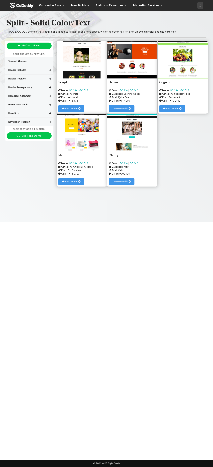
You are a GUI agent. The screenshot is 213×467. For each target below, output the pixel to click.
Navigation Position (19, 122)
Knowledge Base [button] (52, 5)
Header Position (17, 78)
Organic (165, 82)
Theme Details (71, 108)
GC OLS (83, 90)
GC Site (73, 90)
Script (62, 82)
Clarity (113, 155)
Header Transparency (20, 87)
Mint (61, 155)
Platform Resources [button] (111, 5)
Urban (113, 82)
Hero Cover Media (18, 104)
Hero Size (13, 113)
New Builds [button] (80, 5)
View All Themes (17, 61)
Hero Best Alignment (19, 96)
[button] (200, 5)
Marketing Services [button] (148, 5)
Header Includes (17, 70)
